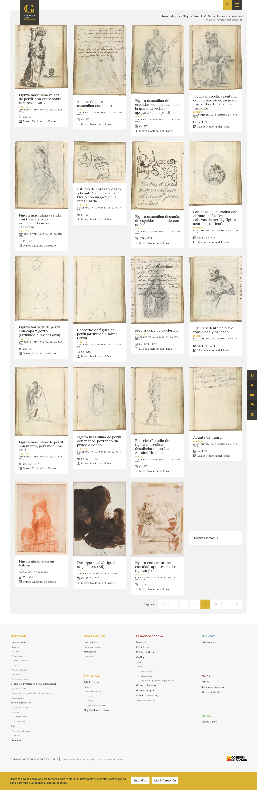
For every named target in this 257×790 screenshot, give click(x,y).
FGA (90, 696)
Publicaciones (209, 642)
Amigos (15, 712)
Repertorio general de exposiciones (157, 680)
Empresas (20, 721)
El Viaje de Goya (145, 652)
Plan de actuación (19, 670)
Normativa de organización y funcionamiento (32, 693)
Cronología (142, 647)
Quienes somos (19, 642)
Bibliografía (146, 676)
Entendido (140, 781)
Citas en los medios (93, 691)
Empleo (15, 735)
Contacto (16, 740)
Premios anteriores (146, 700)
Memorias (89, 656)
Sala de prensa (91, 682)
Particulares (21, 716)
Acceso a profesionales (95, 705)
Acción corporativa (21, 702)
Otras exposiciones (93, 647)
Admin (120, 759)
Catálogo (141, 657)
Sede (13, 726)
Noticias (88, 687)
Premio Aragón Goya (147, 695)
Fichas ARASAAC (211, 692)
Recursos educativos (213, 687)
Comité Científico (19, 660)
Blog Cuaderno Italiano (96, 710)
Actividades (90, 651)
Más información (165, 781)
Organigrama (17, 656)
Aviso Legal (88, 759)
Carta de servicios (19, 679)
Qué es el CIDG (18, 688)
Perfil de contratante (21, 731)
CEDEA (15, 665)
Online (140, 662)
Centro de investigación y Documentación (33, 683)
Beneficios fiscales (20, 707)
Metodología (147, 671)
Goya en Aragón (145, 690)
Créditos (77, 759)
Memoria (15, 674)
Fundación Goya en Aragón (26, 759)
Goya (90, 701)
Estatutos (15, 647)
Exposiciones (91, 642)
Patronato (16, 651)
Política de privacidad (105, 759)
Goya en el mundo (146, 685)
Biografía (141, 642)
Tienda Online (209, 721)
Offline (140, 666)
